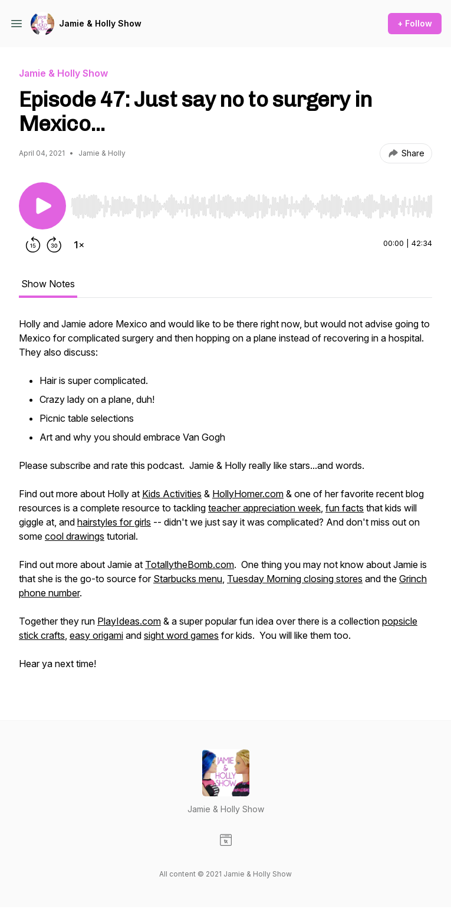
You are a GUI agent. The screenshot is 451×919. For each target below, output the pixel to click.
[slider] (251, 206)
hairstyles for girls (114, 522)
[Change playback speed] (79, 245)
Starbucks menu (187, 579)
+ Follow (414, 23)
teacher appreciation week (264, 508)
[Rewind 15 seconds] (33, 245)
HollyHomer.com (248, 494)
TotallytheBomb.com (189, 564)
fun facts (344, 508)
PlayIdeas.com (129, 621)
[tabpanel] (225, 499)
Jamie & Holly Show (100, 23)
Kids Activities (172, 494)
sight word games (181, 635)
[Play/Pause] (42, 205)
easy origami (96, 635)
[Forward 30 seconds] (54, 245)
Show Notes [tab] (48, 284)
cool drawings (74, 536)
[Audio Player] (251, 203)
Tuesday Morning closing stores (295, 579)
